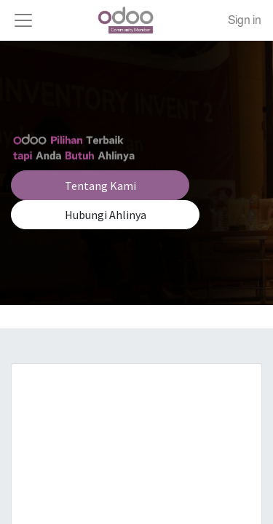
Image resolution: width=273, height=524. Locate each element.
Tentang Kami (100, 185)
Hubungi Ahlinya (105, 214)
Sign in (244, 20)
